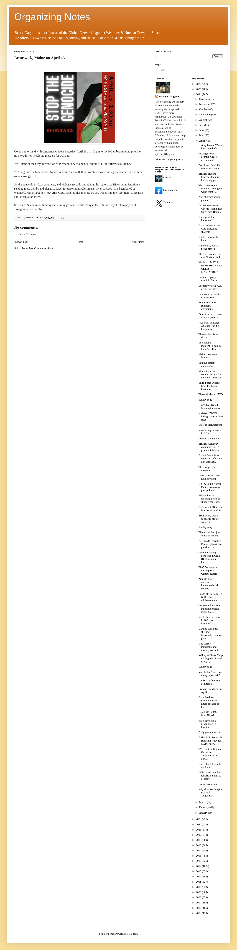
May (202, 135)
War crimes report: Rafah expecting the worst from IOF (210, 188)
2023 (199, 819)
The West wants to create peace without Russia (208, 570)
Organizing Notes (52, 16)
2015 (199, 860)
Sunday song (205, 399)
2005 (199, 913)
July (201, 125)
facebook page (167, 190)
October (203, 109)
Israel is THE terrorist (210, 424)
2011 (199, 881)
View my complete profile (169, 159)
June (202, 130)
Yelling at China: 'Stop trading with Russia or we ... (210, 658)
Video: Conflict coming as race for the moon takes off (209, 374)
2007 (199, 902)
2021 (199, 829)
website (163, 177)
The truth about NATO (210, 394)
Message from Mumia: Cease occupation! (207, 156)
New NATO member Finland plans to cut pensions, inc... (210, 544)
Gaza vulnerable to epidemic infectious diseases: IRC (210, 458)
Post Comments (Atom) (42, 248)
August (203, 119)
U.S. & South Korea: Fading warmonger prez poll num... (209, 487)
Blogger (133, 933)
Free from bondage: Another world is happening (209, 325)
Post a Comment (27, 234)
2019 (199, 840)
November (205, 104)
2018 (199, 845)
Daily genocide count (209, 732)
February (204, 807)
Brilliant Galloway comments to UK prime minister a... (209, 447)
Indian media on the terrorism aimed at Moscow (209, 775)
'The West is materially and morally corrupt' (208, 646)
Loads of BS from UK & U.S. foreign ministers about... (210, 597)
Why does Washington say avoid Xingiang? (210, 792)
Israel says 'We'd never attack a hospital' (207, 724)
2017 (199, 850)
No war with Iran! (208, 784)
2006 (199, 907)
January (203, 812)
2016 (199, 855)
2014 (199, 866)
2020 (199, 834)
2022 (199, 824)
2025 (199, 89)
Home (80, 241)
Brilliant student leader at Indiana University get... (208, 177)
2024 (199, 94)
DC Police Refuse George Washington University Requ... (210, 208)
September (205, 114)
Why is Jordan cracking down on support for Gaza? (209, 498)
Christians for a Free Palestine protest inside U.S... (209, 608)
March (203, 802)
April (202, 140)
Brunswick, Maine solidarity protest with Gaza (208, 518)
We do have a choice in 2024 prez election (209, 620)
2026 (199, 84)
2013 (199, 871)
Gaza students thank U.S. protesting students (209, 228)
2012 (199, 876)
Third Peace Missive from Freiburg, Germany (209, 386)
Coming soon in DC (209, 438)
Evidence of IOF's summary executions (208, 305)
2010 (199, 887)
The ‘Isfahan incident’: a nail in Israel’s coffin (209, 345)
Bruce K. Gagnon (169, 96)
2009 (199, 892)
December (205, 99)
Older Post (138, 241)
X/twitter (164, 202)
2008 (199, 897)
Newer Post (21, 241)
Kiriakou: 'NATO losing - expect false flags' (210, 416)
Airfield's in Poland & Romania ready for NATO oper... (210, 740)
